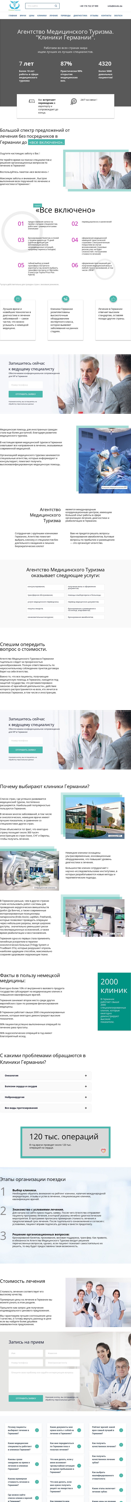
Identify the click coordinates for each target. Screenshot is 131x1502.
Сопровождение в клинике (53, 1454)
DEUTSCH (12, 1443)
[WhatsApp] (65, 6)
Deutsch (118, 15)
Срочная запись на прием (52, 1447)
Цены (71, 1462)
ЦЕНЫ (31, 15)
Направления (75, 1450)
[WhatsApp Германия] (115, 1451)
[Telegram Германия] (121, 1451)
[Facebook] (111, 1441)
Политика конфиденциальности (23, 1470)
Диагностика (80, 15)
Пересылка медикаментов (52, 1462)
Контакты (106, 15)
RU (76, 6)
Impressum (13, 1450)
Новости (72, 1458)
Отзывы (94, 15)
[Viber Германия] (118, 1451)
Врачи (71, 1447)
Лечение (54, 15)
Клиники (42, 15)
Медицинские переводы (51, 1458)
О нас (11, 1458)
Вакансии (13, 1454)
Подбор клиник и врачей (52, 1443)
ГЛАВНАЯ (13, 15)
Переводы (66, 15)
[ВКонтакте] (105, 1441)
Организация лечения (50, 1450)
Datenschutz (14, 1447)
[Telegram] (72, 6)
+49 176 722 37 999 (89, 6)
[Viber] (68, 6)
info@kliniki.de (115, 6)
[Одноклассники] (117, 1441)
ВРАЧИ (23, 15)
